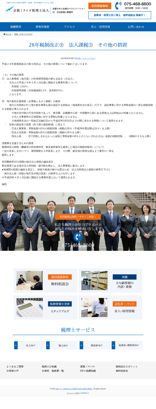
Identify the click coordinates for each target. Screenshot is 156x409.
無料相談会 (122, 371)
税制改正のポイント (127, 366)
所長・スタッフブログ (86, 58)
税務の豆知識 (49, 366)
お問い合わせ (136, 26)
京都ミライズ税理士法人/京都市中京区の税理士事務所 (74, 389)
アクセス (69, 26)
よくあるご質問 (14, 366)
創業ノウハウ (87, 366)
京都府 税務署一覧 (53, 371)
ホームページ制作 (73, 393)
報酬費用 (15, 26)
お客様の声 (12, 371)
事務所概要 (42, 26)
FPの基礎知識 (88, 371)
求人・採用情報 (100, 26)
